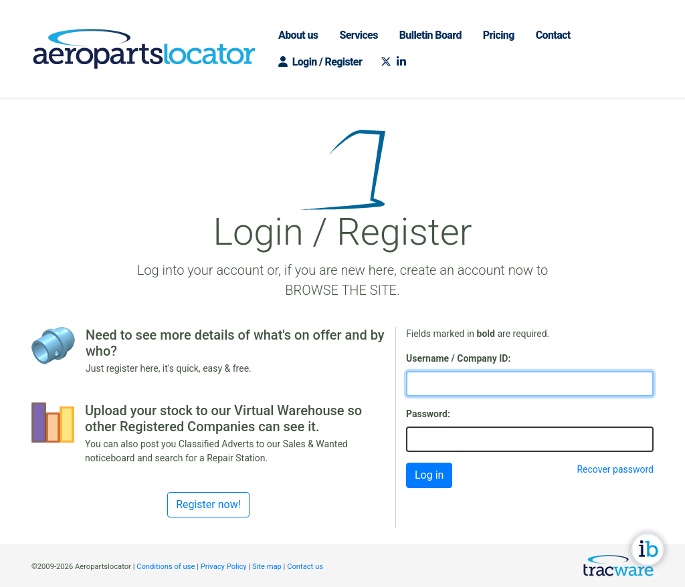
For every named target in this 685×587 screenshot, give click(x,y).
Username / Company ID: (458, 358)
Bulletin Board (430, 35)
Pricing (498, 35)
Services (358, 35)
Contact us (305, 566)
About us (298, 35)
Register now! (208, 504)
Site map (267, 566)
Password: (428, 413)
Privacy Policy (224, 566)
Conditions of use (165, 566)
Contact (553, 35)
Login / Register (320, 61)
